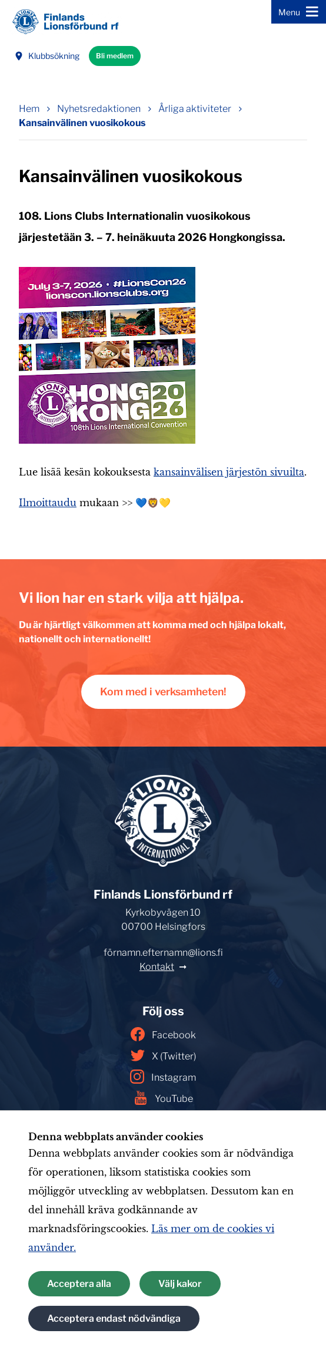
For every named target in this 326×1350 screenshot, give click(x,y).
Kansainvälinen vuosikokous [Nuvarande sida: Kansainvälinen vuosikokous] (82, 122)
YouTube (163, 1098)
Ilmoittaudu (47, 503)
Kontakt (156, 966)
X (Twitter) (163, 1055)
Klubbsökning (46, 56)
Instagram (163, 1077)
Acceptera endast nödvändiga (114, 1318)
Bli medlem (115, 55)
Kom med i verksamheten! (163, 691)
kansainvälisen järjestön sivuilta (229, 472)
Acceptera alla (79, 1283)
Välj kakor (180, 1283)
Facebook (163, 1034)
